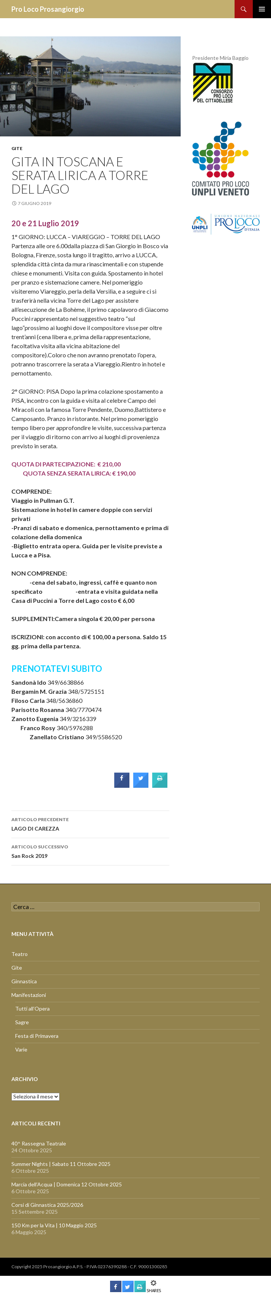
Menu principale (262, 9)
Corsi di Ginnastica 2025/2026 (47, 1205)
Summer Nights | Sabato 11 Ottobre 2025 (60, 1164)
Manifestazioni (28, 995)
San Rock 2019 (90, 850)
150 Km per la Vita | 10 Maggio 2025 (54, 1225)
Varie (21, 1049)
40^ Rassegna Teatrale (38, 1143)
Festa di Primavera (36, 1036)
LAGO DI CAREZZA (90, 823)
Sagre (22, 1022)
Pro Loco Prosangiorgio (47, 9)
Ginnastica (24, 981)
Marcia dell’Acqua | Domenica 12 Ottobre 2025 (66, 1184)
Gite (16, 148)
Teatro (19, 954)
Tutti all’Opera (32, 1008)
